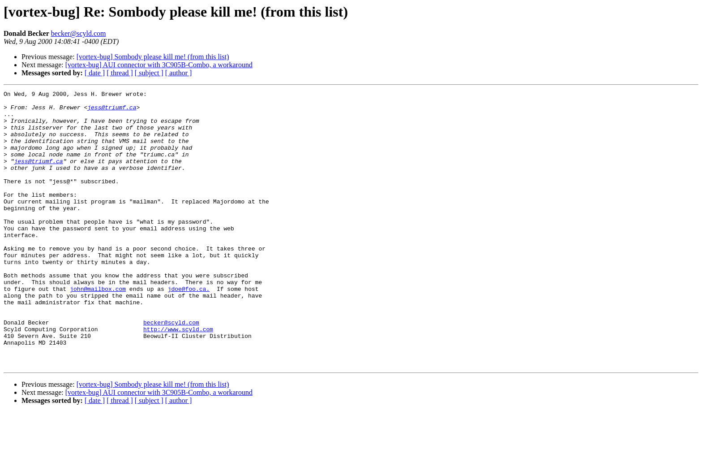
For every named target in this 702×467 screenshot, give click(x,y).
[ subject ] (149, 73)
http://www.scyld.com (178, 377)
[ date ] (95, 73)
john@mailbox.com (98, 329)
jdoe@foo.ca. (189, 329)
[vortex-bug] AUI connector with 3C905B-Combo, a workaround (159, 65)
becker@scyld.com (78, 33)
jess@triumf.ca (111, 111)
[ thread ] (120, 73)
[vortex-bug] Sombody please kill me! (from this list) (153, 57)
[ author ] (178, 73)
